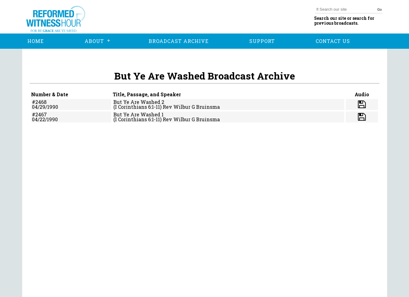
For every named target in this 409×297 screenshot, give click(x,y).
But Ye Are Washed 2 (138, 102)
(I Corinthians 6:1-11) (137, 107)
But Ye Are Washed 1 (138, 114)
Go (379, 9)
